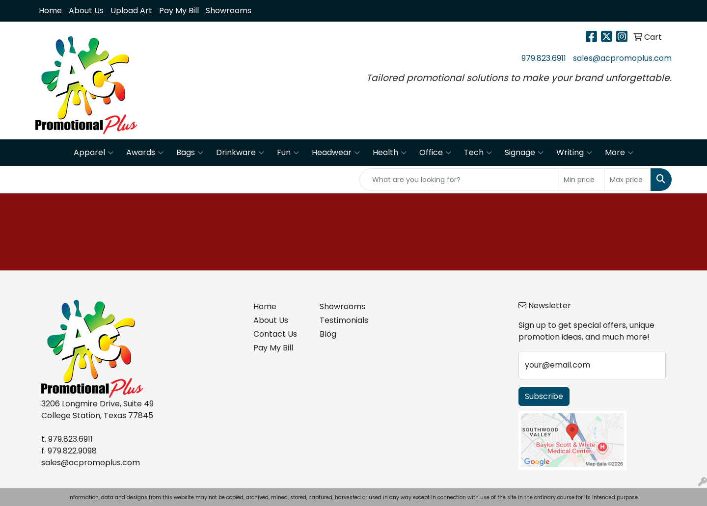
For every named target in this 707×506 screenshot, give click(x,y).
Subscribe (544, 396)
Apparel (93, 153)
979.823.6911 (543, 58)
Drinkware (240, 153)
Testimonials (344, 320)
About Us (86, 10)
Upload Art (131, 10)
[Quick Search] (459, 179)
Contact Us (275, 334)
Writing (574, 153)
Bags (189, 153)
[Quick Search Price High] (627, 179)
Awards (144, 153)
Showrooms (228, 10)
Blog (328, 334)
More (619, 153)
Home (50, 10)
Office (435, 153)
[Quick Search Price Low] (581, 179)
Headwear (336, 153)
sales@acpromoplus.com (622, 58)
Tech (478, 153)
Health (390, 153)
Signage (524, 153)
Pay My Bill (179, 10)
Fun (288, 153)
